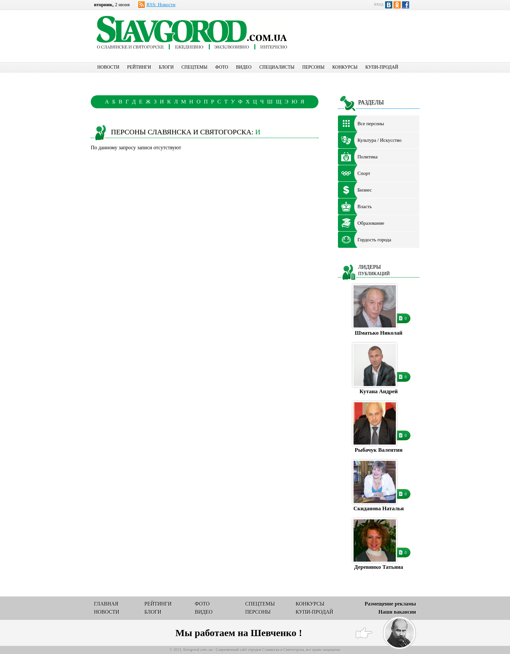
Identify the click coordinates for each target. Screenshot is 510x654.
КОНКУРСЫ (345, 67)
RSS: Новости (160, 4)
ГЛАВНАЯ (106, 604)
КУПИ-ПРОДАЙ (381, 67)
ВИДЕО (243, 67)
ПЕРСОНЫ (313, 67)
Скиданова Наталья (379, 508)
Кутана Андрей (378, 391)
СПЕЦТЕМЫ (194, 67)
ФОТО (221, 67)
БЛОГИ (166, 67)
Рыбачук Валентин (379, 450)
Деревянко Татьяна (378, 567)
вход (378, 4)
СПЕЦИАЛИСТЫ (276, 67)
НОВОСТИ (108, 67)
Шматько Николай (379, 333)
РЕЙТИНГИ (139, 67)
